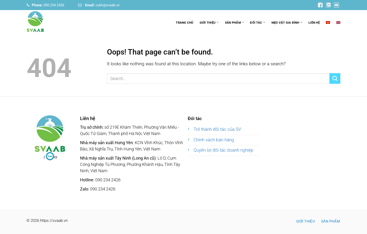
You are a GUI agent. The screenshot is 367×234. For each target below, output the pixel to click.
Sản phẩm (234, 22)
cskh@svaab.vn (102, 5)
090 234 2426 (48, 5)
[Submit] (335, 78)
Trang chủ (184, 22)
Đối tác (257, 22)
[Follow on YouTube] (320, 5)
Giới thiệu (209, 22)
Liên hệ (314, 22)
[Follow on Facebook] (50, 156)
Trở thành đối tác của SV (217, 129)
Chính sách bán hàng (214, 140)
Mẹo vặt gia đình (287, 22)
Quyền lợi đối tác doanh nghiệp (223, 150)
